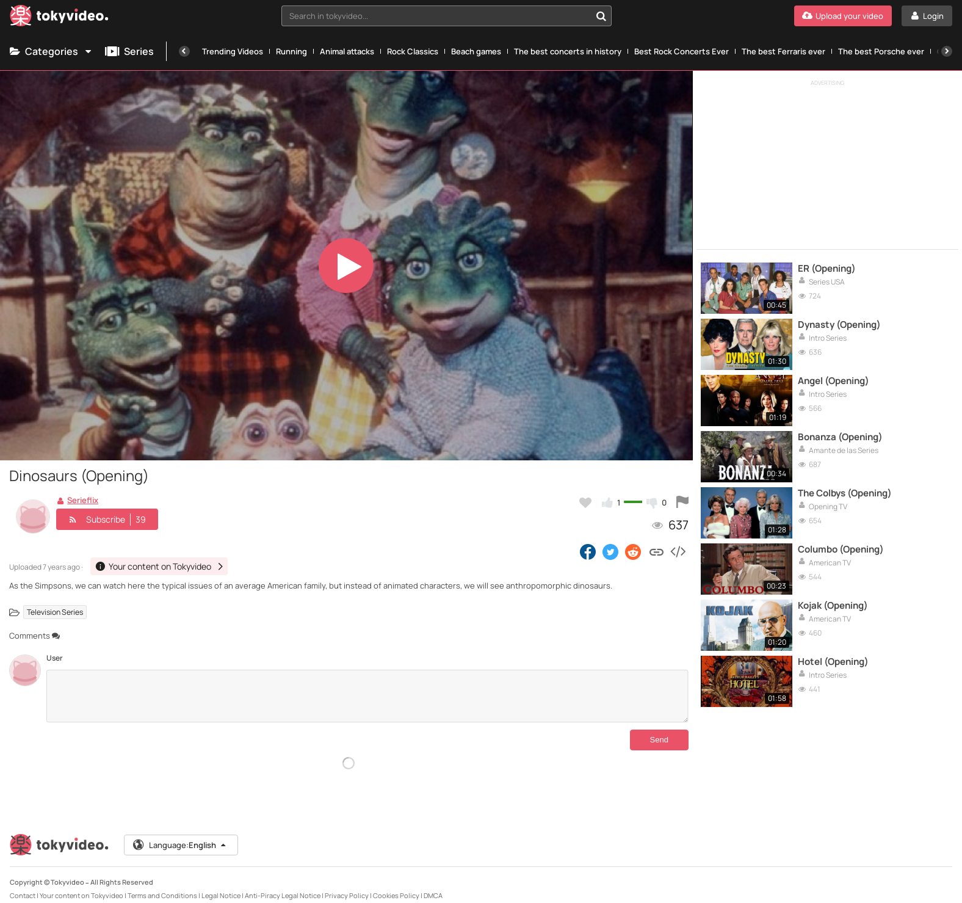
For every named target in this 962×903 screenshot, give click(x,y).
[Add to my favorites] (585, 502)
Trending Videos (232, 51)
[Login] (927, 15)
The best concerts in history (567, 51)
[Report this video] (682, 502)
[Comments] (367, 696)
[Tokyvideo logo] (59, 18)
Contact (22, 885)
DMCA (433, 885)
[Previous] (184, 51)
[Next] (946, 51)
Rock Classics (412, 51)
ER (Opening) (827, 269)
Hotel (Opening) (833, 662)
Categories (51, 51)
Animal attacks (347, 51)
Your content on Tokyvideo (81, 885)
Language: (180, 835)
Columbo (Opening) (841, 549)
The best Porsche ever (881, 51)
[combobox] (446, 15)
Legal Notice (220, 885)
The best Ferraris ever (783, 51)
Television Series (55, 612)
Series (129, 51)
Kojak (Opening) (833, 606)
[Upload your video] (843, 15)
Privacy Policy (347, 885)
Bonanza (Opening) (840, 437)
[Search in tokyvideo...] (601, 15)
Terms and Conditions (162, 885)
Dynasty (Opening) (839, 325)
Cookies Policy (396, 885)
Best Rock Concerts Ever (681, 51)
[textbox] (436, 16)
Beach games (476, 51)
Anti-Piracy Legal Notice (282, 885)
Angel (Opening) (833, 381)
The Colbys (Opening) (845, 493)
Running (291, 51)
